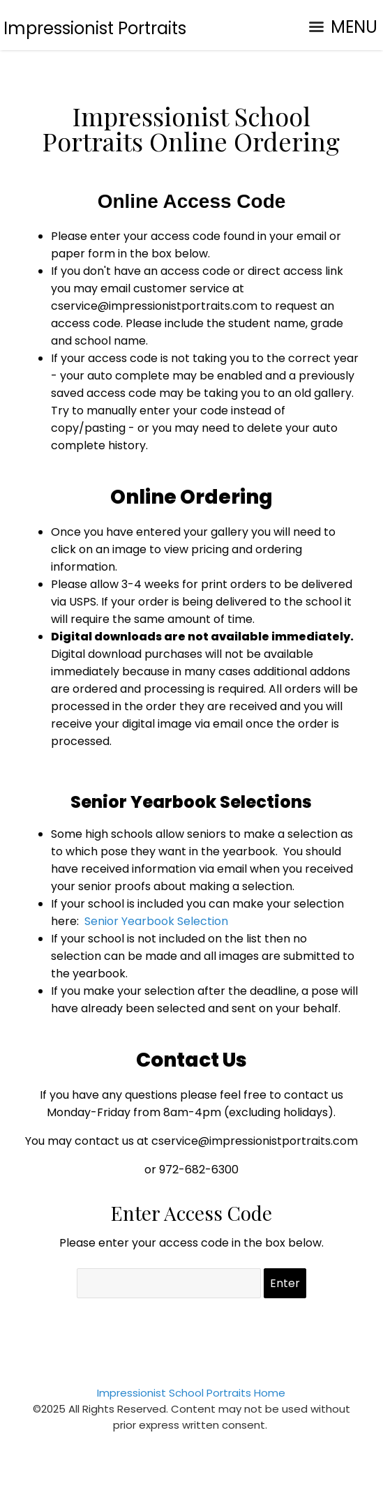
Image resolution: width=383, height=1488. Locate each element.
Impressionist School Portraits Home (191, 1392)
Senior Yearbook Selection (156, 921)
